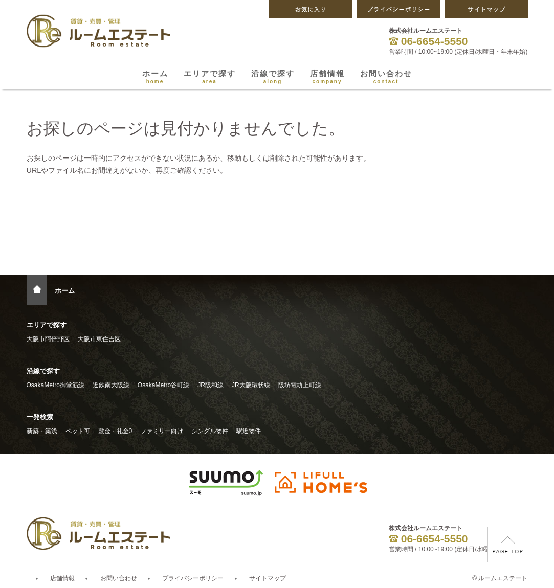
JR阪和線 (210, 385)
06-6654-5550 (428, 41)
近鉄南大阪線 (111, 385)
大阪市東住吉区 (99, 339)
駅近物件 (248, 431)
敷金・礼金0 (115, 431)
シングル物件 (209, 431)
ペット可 (77, 431)
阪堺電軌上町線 (299, 385)
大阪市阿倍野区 (48, 339)
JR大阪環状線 (251, 385)
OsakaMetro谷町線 (163, 385)
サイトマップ (267, 578)
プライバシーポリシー (193, 578)
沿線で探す (273, 76)
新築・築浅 (42, 431)
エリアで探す (210, 76)
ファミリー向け (161, 431)
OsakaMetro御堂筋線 (55, 385)
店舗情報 (327, 76)
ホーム (155, 76)
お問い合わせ (386, 76)
